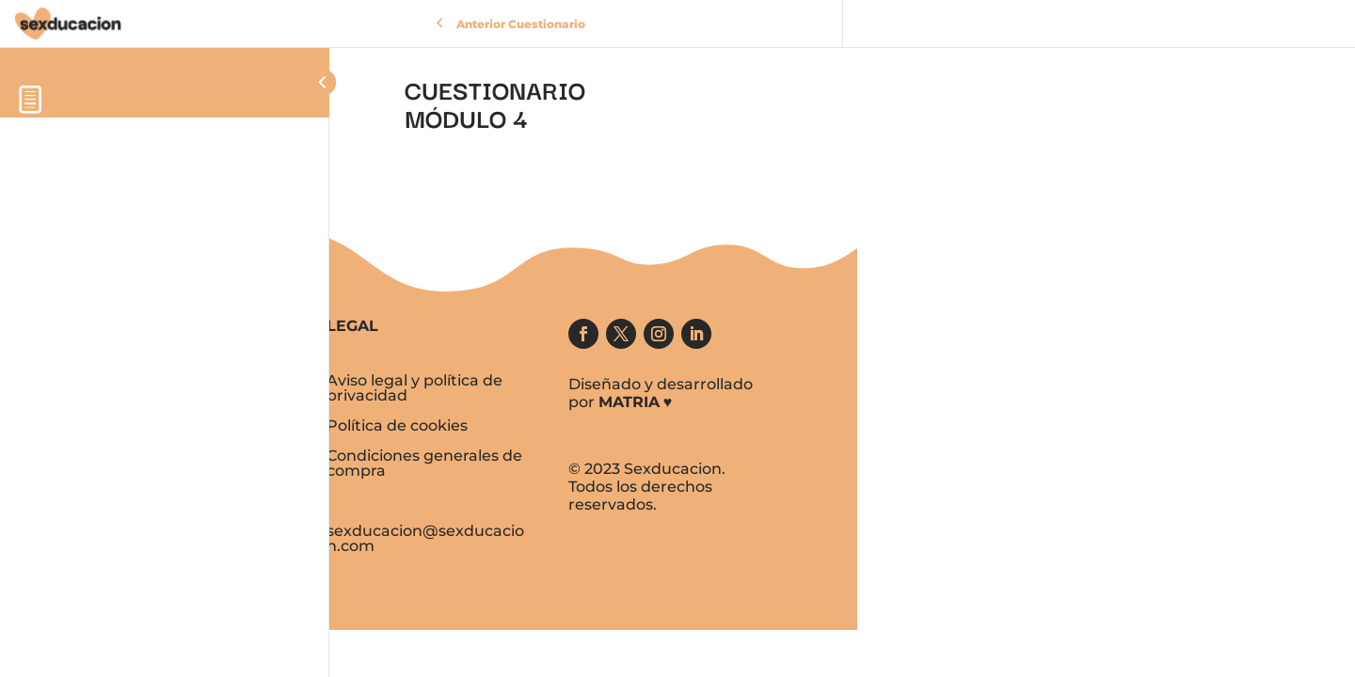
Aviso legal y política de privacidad (414, 387)
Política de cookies (397, 425)
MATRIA (629, 402)
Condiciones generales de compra (424, 463)
